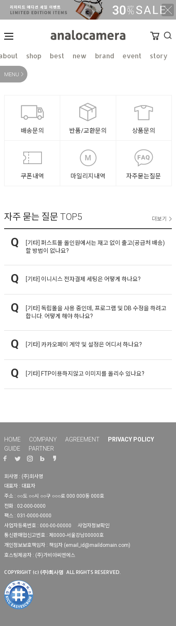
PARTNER (41, 448)
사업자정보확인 (94, 526)
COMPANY (43, 439)
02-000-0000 (31, 506)
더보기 (159, 219)
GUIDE (12, 448)
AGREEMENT (82, 439)
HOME (12, 439)
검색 (168, 35)
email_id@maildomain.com (97, 545)
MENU (11, 74)
